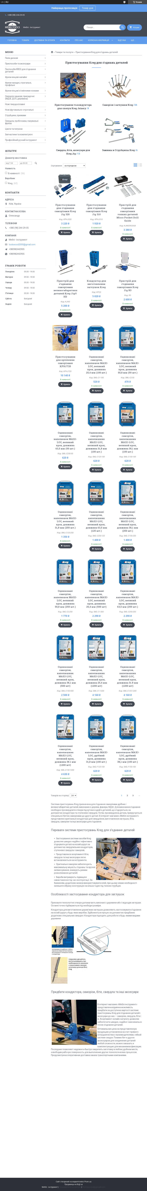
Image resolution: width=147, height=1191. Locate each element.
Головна (12, 40)
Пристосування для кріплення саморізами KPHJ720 (65, 361)
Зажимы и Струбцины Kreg (118, 150)
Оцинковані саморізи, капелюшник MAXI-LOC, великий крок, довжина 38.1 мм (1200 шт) (65, 755)
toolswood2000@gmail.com (22, 244)
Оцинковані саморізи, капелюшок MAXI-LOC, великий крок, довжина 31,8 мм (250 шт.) (65, 519)
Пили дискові (11, 58)
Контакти (65, 40)
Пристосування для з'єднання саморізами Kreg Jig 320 (65, 209)
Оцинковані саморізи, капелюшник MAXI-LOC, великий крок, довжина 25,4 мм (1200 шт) (96, 676)
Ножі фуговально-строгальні (19, 110)
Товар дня (87, 8)
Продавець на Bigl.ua (73, 1184)
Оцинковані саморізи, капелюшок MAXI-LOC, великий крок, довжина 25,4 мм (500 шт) (96, 598)
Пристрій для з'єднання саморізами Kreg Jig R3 (127, 285)
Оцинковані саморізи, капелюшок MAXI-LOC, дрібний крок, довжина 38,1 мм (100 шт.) (127, 753)
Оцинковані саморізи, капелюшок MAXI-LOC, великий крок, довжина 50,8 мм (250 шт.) (65, 598)
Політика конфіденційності (93, 1187)
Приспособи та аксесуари (17, 63)
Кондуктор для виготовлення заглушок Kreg (96, 284)
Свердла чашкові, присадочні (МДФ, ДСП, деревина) (19, 97)
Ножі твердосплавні (15, 104)
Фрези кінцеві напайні (16, 77)
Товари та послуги (64, 52)
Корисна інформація (98, 40)
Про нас (79, 40)
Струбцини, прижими (15, 115)
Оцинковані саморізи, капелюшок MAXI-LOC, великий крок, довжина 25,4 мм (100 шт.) (96, 364)
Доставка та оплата (44, 40)
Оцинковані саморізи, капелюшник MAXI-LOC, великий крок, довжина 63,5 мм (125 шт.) (96, 521)
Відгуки (122, 40)
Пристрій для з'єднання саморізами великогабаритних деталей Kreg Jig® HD (65, 288)
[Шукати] (122, 27)
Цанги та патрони (13, 129)
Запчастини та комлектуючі (19, 134)
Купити (67, 232)
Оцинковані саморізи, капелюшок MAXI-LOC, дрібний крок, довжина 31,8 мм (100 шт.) (96, 753)
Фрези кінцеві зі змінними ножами (22, 90)
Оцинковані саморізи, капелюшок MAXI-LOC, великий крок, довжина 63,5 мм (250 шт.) (127, 598)
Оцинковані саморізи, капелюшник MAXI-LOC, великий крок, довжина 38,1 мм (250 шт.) (127, 521)
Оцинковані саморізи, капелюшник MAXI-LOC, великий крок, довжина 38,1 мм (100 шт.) (127, 442)
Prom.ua (87, 1182)
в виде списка (140, 165)
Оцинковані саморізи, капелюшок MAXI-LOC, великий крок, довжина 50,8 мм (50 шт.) (127, 364)
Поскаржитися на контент (70, 1187)
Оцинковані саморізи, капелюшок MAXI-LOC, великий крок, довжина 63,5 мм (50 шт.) (65, 440)
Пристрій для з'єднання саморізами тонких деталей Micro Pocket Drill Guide (128, 212)
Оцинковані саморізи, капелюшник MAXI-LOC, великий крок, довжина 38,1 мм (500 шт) (65, 676)
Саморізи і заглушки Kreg (117, 104)
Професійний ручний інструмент (21, 140)
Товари (25, 40)
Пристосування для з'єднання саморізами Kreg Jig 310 (96, 209)
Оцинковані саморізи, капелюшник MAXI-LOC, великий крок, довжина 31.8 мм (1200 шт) (127, 676)
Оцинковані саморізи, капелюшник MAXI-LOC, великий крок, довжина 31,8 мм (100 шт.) (96, 442)
